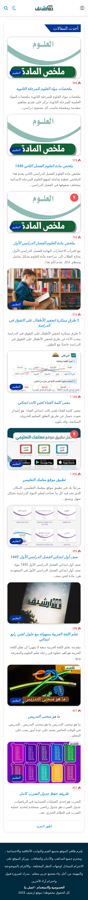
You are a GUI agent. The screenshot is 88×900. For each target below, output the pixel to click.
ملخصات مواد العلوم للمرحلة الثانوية (44, 89)
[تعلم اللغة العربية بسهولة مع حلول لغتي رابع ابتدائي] (44, 603)
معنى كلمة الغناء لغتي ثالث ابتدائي (44, 402)
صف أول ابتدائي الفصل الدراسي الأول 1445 (44, 557)
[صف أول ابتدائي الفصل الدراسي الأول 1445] (44, 526)
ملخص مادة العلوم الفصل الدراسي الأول (44, 243)
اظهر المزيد (43, 826)
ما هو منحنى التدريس (44, 716)
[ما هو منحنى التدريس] (44, 685)
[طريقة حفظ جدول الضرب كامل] (44, 762)
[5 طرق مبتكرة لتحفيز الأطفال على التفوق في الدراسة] (44, 289)
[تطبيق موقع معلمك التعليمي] (44, 448)
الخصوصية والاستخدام (50, 887)
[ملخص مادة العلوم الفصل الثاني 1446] (44, 135)
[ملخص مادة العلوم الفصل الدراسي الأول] (44, 212)
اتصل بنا (29, 887)
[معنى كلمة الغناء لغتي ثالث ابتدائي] (44, 371)
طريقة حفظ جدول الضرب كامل (44, 793)
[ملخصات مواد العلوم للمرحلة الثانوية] (44, 57)
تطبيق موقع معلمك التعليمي (44, 480)
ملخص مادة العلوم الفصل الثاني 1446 (44, 166)
